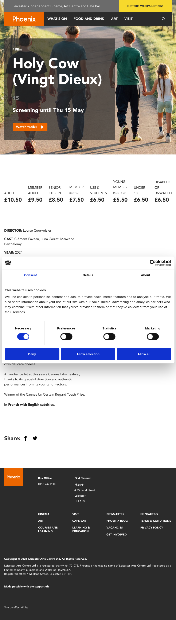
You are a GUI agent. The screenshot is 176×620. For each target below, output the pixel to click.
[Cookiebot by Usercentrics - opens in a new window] (152, 263)
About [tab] (145, 275)
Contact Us (149, 514)
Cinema (44, 514)
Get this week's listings (145, 6)
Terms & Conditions (155, 520)
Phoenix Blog (117, 520)
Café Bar (79, 520)
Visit (128, 19)
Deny (32, 354)
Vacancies (114, 527)
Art (114, 19)
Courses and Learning (48, 529)
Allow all (144, 354)
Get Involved (116, 534)
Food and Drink (89, 19)
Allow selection (88, 354)
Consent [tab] (30, 275)
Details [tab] (88, 275)
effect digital (21, 607)
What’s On (57, 19)
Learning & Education (81, 529)
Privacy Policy (151, 527)
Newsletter (115, 514)
